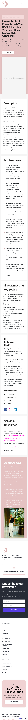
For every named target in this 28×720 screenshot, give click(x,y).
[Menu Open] (21, 4)
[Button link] (8, 52)
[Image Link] (4, 4)
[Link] (5, 409)
